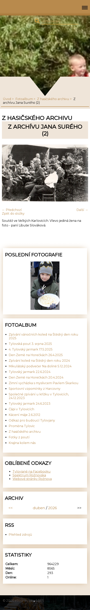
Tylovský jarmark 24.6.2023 (29, 403)
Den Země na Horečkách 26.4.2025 (36, 355)
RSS (41, 600)
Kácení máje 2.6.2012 (24, 415)
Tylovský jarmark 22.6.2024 (29, 372)
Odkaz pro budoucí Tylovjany (32, 420)
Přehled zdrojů (20, 534)
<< (10, 507)
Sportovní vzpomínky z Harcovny (34, 389)
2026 (52, 507)
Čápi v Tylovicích (21, 409)
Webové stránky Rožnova (32, 479)
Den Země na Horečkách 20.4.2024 (36, 377)
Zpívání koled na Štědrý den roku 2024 (39, 360)
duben (39, 507)
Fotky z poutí (19, 437)
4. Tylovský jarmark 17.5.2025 (31, 349)
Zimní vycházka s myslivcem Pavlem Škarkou (43, 383)
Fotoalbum (24, 99)
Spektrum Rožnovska (29, 475)
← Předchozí (12, 210)
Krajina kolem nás (22, 443)
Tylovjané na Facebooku (32, 471)
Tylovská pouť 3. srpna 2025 (30, 344)
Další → (82, 210)
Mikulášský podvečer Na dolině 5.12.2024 (40, 366)
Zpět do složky (13, 213)
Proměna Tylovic (22, 426)
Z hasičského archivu (53, 99)
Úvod (7, 99)
